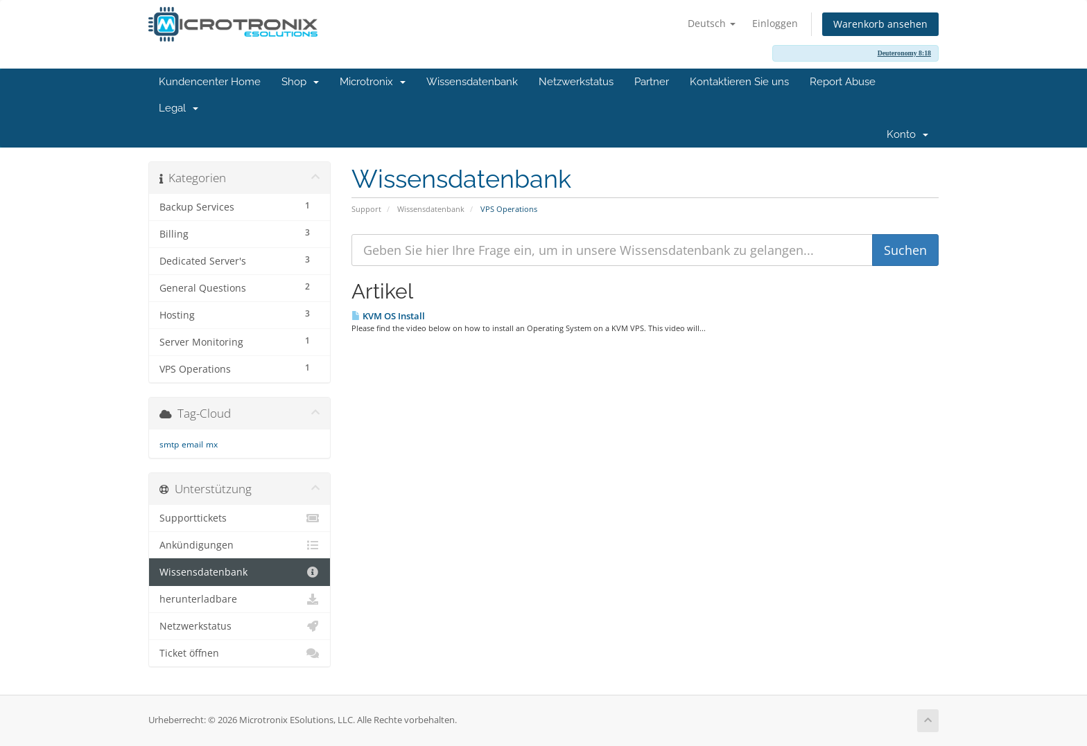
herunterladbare (239, 599)
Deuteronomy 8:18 (904, 53)
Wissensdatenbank (472, 82)
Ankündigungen (239, 545)
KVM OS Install (388, 316)
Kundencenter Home (210, 82)
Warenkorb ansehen (880, 23)
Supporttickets (239, 518)
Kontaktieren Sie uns (739, 82)
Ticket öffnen (239, 653)
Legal (178, 108)
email (192, 444)
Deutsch (712, 23)
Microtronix (373, 82)
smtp (169, 444)
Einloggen (775, 23)
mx (212, 444)
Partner (651, 82)
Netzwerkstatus (576, 82)
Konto (907, 134)
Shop (300, 82)
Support (366, 209)
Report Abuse (843, 82)
